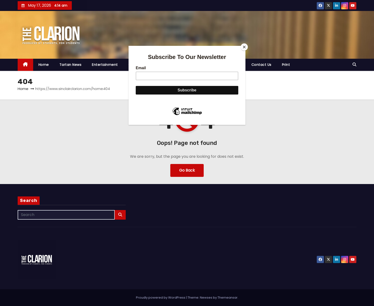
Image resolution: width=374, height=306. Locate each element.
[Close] (244, 47)
